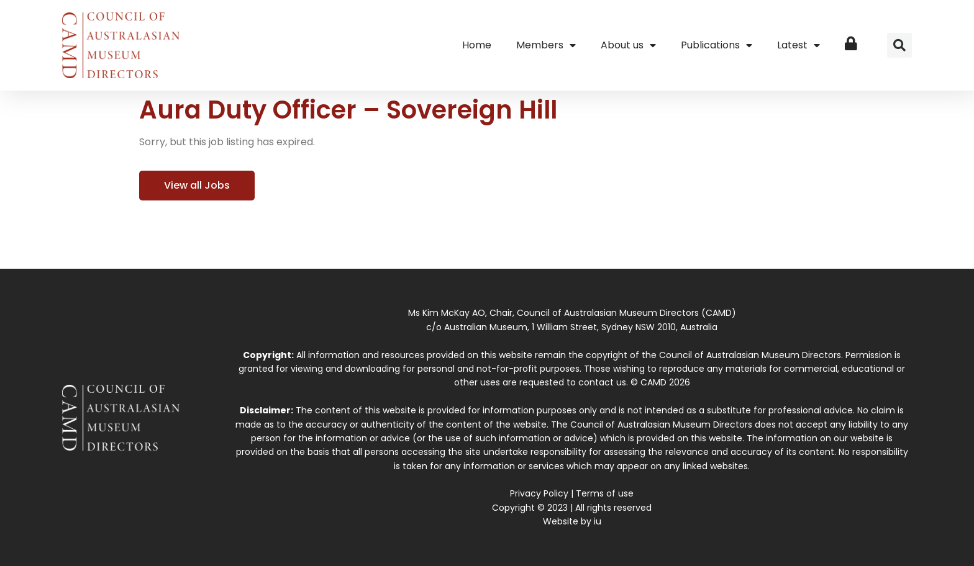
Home (476, 45)
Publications (716, 45)
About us (628, 45)
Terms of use (605, 493)
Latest (798, 45)
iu (597, 521)
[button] (899, 45)
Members (546, 45)
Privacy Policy (539, 493)
